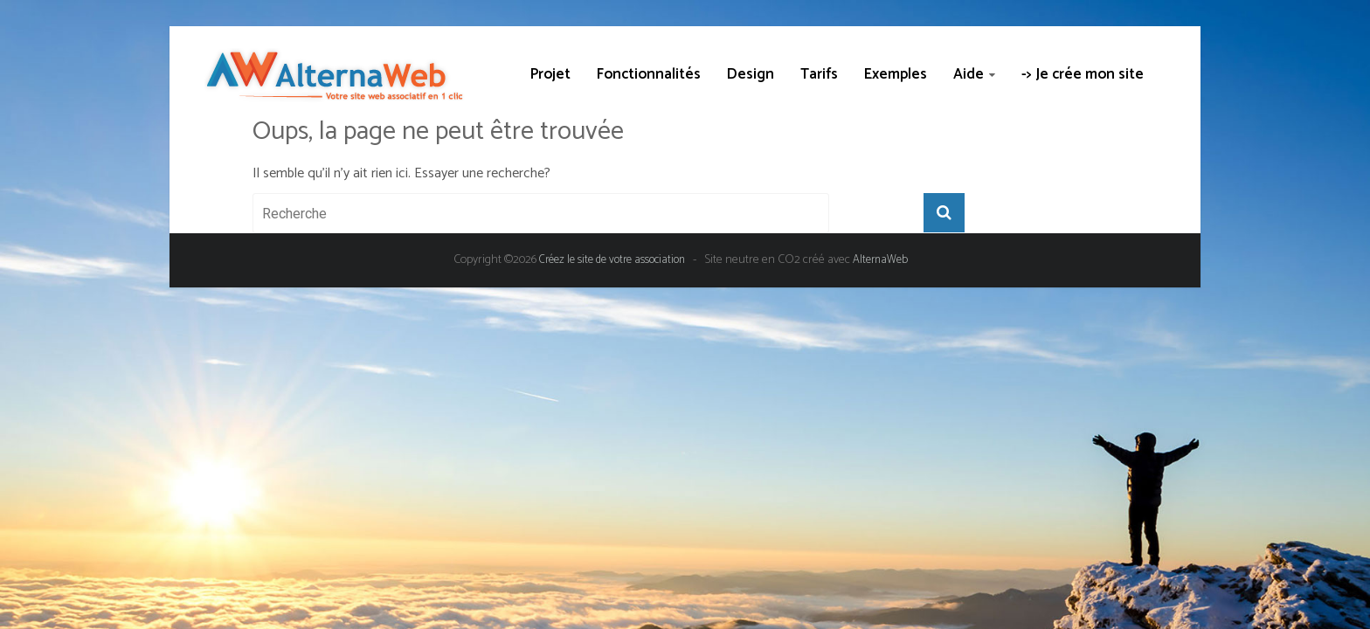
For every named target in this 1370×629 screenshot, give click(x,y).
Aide (968, 74)
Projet (550, 74)
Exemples (895, 74)
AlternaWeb (880, 260)
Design (750, 74)
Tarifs (819, 74)
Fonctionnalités (649, 74)
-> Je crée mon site (1082, 74)
